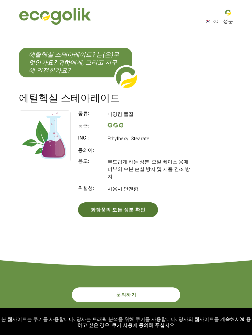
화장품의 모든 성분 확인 (118, 210)
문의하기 (126, 295)
